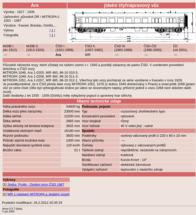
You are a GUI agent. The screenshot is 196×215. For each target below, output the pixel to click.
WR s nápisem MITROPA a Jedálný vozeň (38, 194)
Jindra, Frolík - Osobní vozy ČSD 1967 (35, 184)
